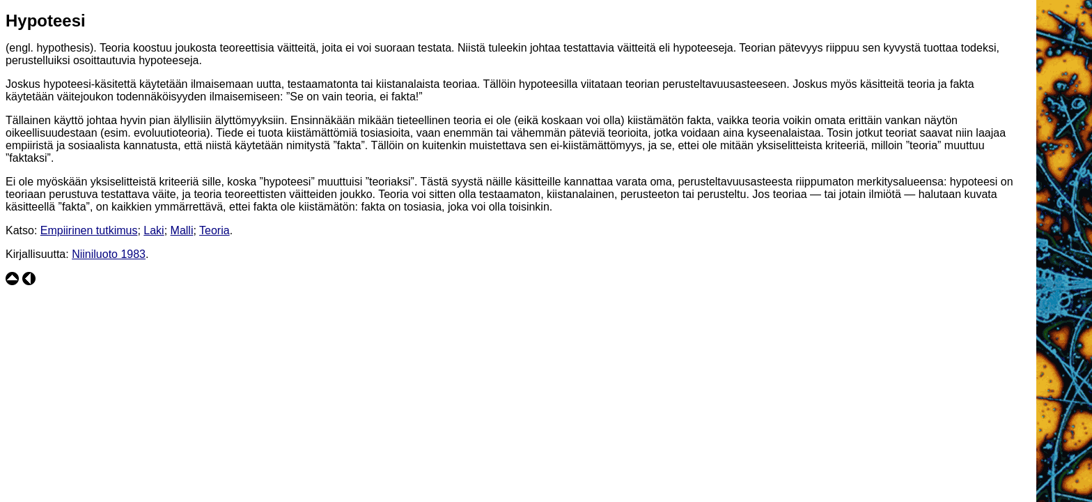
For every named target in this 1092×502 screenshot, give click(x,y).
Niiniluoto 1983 (109, 254)
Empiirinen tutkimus (89, 230)
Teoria (214, 230)
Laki (153, 230)
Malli (182, 230)
